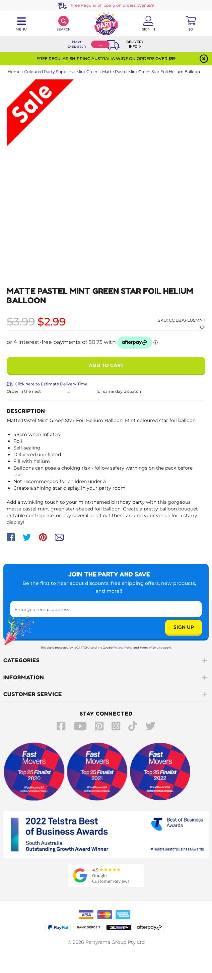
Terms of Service (151, 647)
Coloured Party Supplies (48, 71)
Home (14, 71)
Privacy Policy (123, 647)
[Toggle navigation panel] (21, 23)
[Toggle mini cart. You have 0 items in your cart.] (190, 23)
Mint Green (87, 71)
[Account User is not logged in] (148, 23)
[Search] (64, 23)
